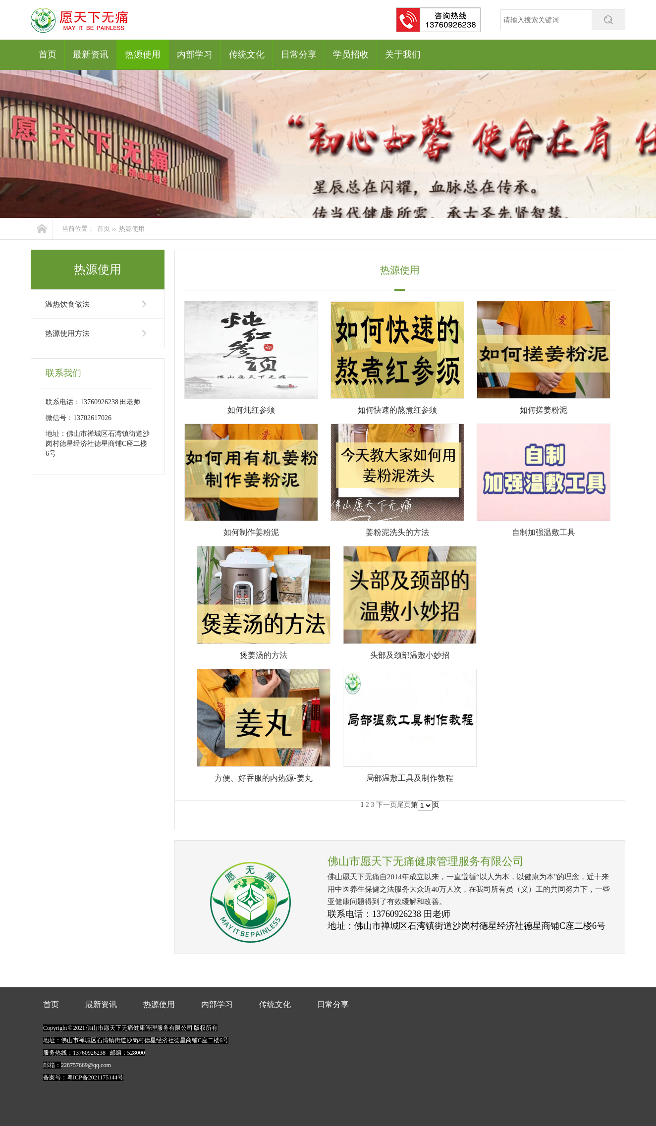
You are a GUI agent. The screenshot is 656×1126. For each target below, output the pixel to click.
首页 (47, 54)
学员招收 (351, 54)
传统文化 (247, 54)
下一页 (386, 804)
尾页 (404, 804)
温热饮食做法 (67, 304)
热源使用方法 (67, 333)
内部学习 (195, 54)
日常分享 (299, 54)
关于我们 (403, 54)
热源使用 (143, 54)
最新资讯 (91, 54)
